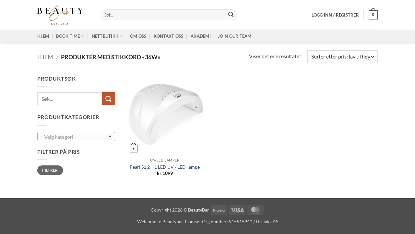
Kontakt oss (169, 36)
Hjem (43, 36)
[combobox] (76, 136)
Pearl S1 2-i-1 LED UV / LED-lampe (165, 167)
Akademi (201, 36)
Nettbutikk (107, 36)
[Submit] (230, 14)
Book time (70, 36)
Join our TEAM (234, 36)
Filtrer (50, 170)
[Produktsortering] (342, 56)
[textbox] (75, 136)
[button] (335, 15)
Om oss (138, 36)
